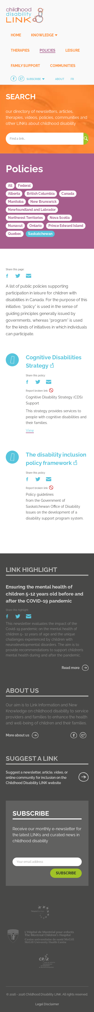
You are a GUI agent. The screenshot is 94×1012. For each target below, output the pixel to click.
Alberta (14, 194)
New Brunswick (43, 202)
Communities (62, 66)
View (30, 431)
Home (16, 35)
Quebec (14, 234)
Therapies (20, 50)
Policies (47, 50)
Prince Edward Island (65, 226)
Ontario (35, 226)
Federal (24, 186)
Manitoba (16, 202)
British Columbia (41, 194)
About (59, 79)
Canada (67, 194)
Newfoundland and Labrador (32, 210)
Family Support (25, 66)
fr (72, 79)
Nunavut (15, 226)
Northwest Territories (25, 218)
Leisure (72, 50)
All (10, 186)
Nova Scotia (60, 218)
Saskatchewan (40, 234)
